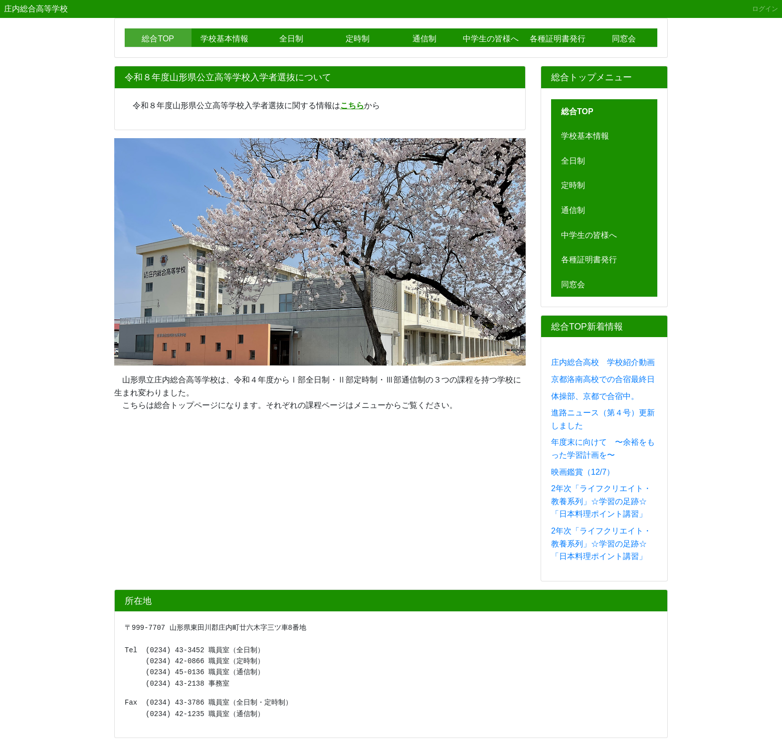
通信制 (424, 38)
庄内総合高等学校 (36, 8)
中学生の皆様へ (491, 38)
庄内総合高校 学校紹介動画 (603, 362)
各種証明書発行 (558, 38)
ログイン (765, 8)
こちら (352, 105)
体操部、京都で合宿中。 (595, 396)
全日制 (291, 38)
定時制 (358, 38)
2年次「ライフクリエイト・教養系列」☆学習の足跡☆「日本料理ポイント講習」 (601, 501)
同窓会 (624, 38)
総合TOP (158, 38)
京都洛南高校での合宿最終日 (603, 379)
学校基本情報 (224, 38)
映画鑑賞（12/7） (582, 472)
